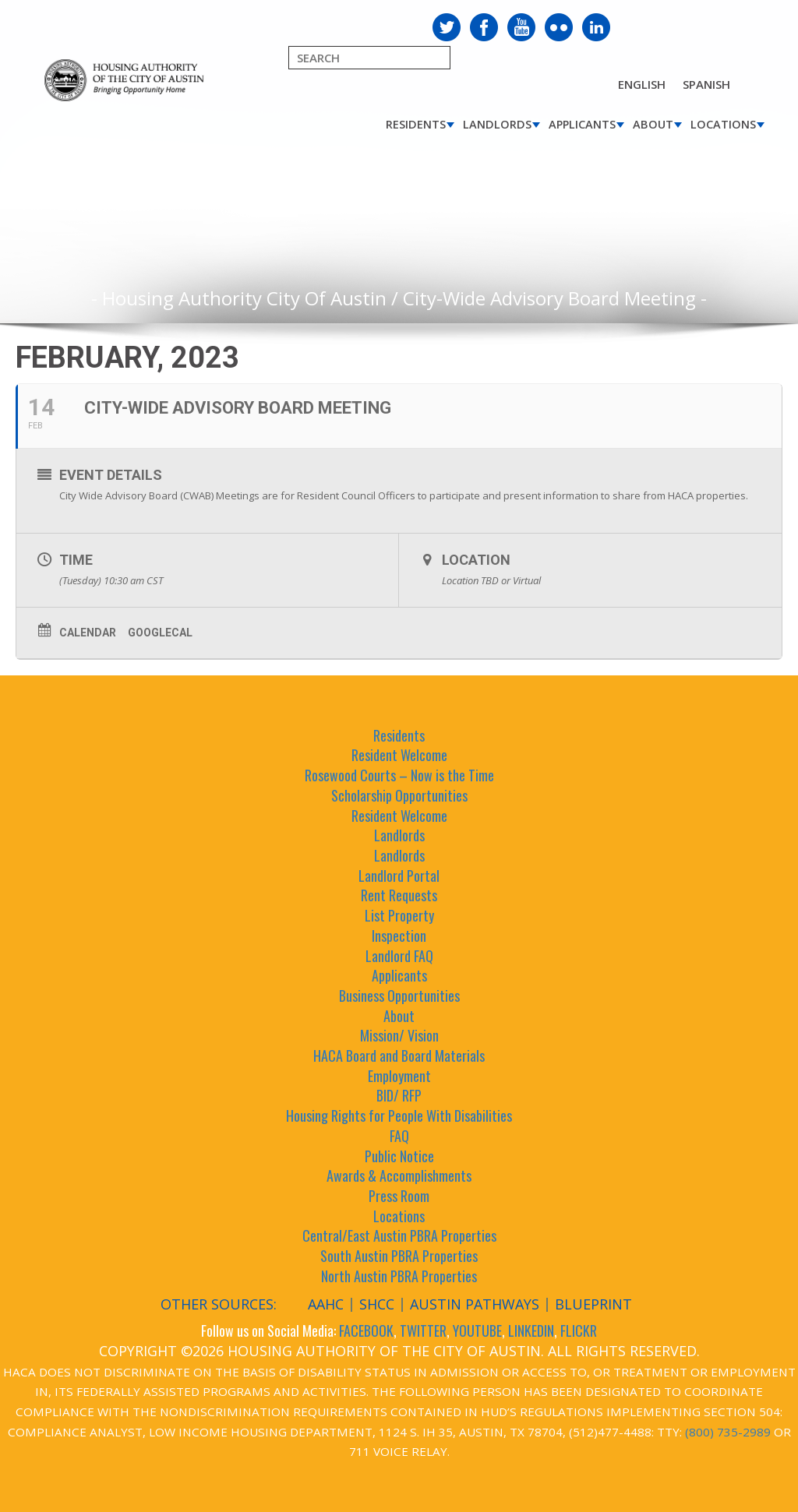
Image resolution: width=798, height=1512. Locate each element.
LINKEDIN (531, 1330)
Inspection (399, 935)
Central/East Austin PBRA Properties (399, 1235)
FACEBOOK (366, 1330)
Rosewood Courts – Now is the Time (399, 775)
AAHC (326, 1304)
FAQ (399, 1136)
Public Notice (399, 1156)
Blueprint (593, 1304)
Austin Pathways (474, 1304)
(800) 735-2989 (728, 1432)
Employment (399, 1076)
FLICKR (578, 1330)
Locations (723, 124)
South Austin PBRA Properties (399, 1256)
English (642, 84)
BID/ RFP (399, 1095)
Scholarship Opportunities (399, 795)
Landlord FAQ (399, 956)
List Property (399, 915)
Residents (416, 124)
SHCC (376, 1304)
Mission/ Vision (399, 1035)
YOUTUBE (477, 1330)
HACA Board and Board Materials (399, 1055)
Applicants (582, 124)
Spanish (706, 84)
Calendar (87, 632)
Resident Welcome (399, 755)
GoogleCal (160, 632)
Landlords (497, 124)
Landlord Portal (399, 875)
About (653, 124)
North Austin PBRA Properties (399, 1276)
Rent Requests (399, 895)
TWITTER (423, 1330)
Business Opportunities (399, 995)
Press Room (399, 1196)
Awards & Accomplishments (399, 1175)
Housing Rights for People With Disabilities (399, 1115)
